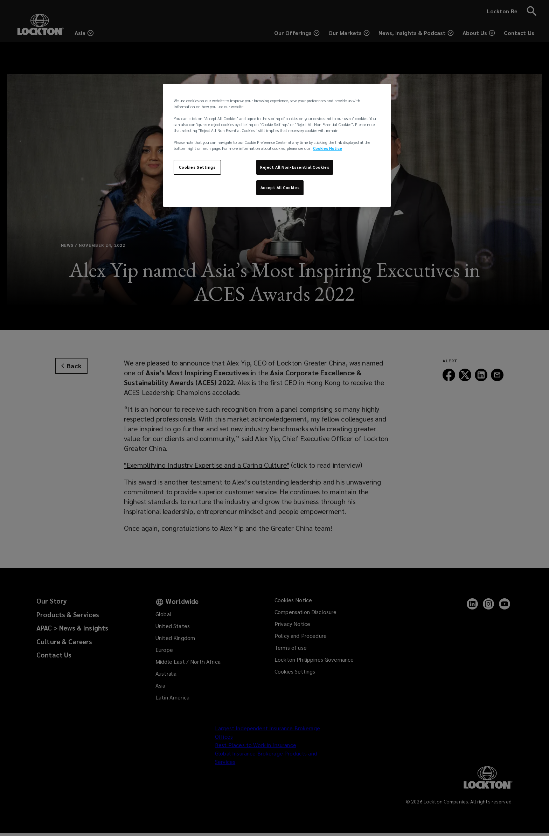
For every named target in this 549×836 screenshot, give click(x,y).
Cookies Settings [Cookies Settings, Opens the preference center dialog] (197, 167)
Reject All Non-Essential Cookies (294, 167)
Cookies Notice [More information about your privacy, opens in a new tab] (327, 148)
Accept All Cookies (279, 187)
